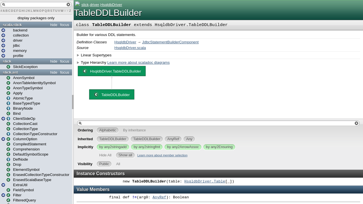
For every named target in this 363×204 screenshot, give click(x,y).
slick (7, 61)
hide (53, 25)
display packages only (36, 18)
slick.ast (10, 72)
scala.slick (12, 25)
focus (64, 25)
